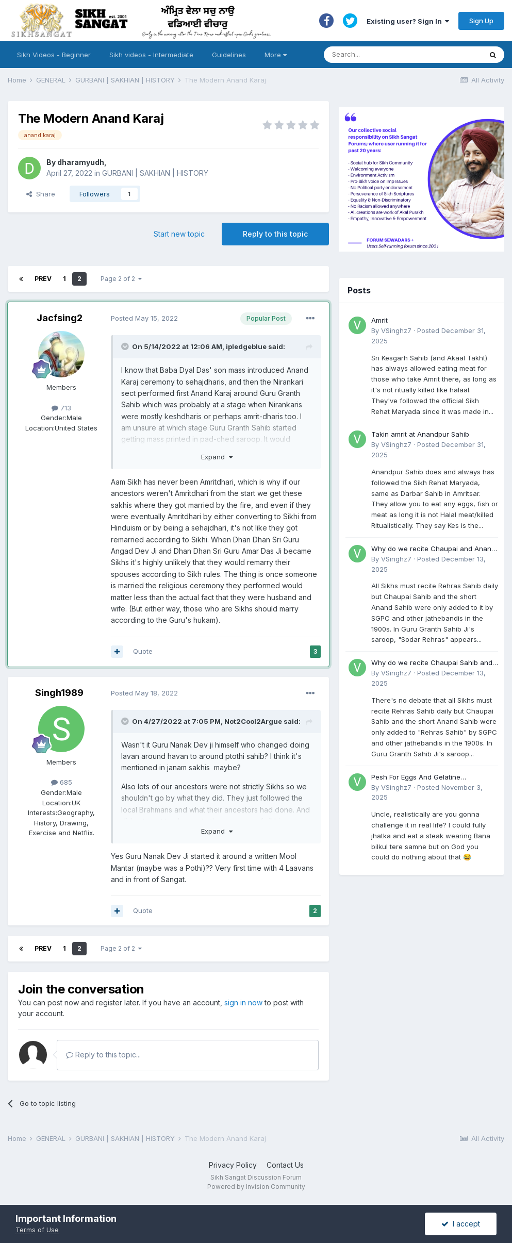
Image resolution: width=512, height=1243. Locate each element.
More (276, 55)
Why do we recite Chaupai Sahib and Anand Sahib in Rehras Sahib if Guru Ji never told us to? (434, 663)
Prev (43, 279)
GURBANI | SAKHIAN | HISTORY (155, 173)
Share (40, 194)
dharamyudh (80, 162)
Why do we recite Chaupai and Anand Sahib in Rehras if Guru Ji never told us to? (434, 549)
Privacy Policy (233, 1165)
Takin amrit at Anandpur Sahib (420, 434)
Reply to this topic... (103, 1054)
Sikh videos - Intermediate (151, 55)
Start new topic (179, 233)
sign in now (243, 1002)
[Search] (392, 54)
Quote (143, 651)
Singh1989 (59, 692)
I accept (460, 1223)
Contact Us (285, 1165)
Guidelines (229, 55)
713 (61, 408)
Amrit (379, 320)
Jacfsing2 (59, 317)
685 (61, 782)
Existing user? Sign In (408, 21)
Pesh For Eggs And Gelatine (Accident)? (415, 778)
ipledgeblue (246, 346)
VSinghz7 (396, 330)
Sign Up (481, 20)
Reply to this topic (275, 233)
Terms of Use (37, 1229)
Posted (144, 318)
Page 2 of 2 (121, 279)
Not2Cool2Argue (253, 721)
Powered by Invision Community (256, 1186)
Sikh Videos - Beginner (54, 55)
